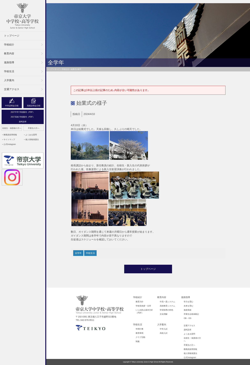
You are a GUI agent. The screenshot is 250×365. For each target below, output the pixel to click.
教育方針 (139, 302)
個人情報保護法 (32, 139)
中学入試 (163, 329)
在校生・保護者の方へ (11, 128)
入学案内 (9, 80)
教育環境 (139, 333)
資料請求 (22, 122)
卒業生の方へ (33, 128)
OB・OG (187, 318)
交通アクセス (11, 89)
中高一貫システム (167, 302)
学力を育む (188, 302)
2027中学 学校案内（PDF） (23, 112)
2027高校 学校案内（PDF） (23, 117)
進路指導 (9, 62)
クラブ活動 (140, 337)
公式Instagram (10, 144)
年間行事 (139, 329)
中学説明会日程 (11, 106)
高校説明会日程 (33, 106)
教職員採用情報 (10, 135)
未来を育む (188, 306)
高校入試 (163, 333)
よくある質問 (31, 135)
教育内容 (9, 53)
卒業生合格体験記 (191, 314)
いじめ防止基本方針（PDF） (144, 311)
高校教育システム (167, 306)
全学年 (78, 253)
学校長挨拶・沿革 (143, 306)
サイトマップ (9, 139)
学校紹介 (9, 44)
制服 (138, 341)
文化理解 (163, 314)
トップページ (11, 35)
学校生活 (9, 71)
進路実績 (187, 310)
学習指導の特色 (166, 310)
